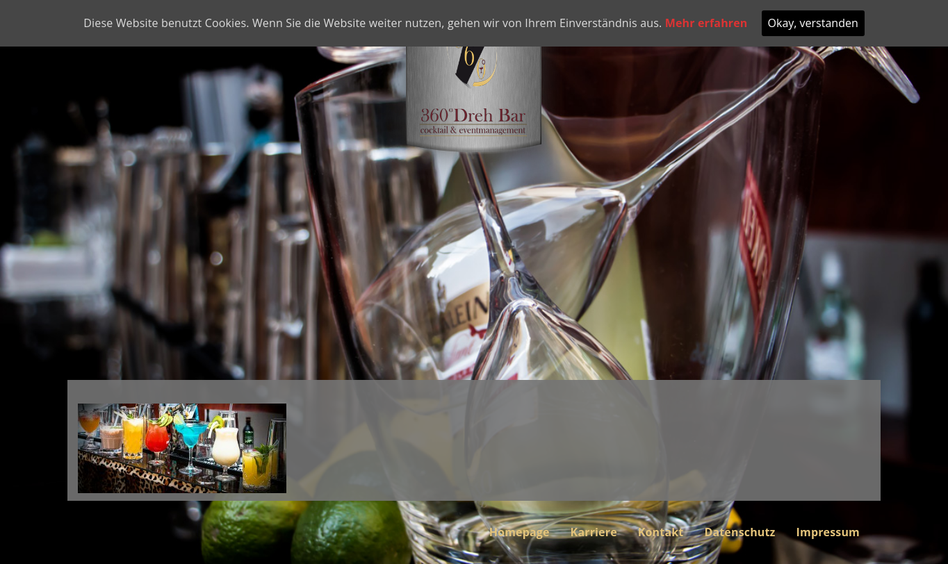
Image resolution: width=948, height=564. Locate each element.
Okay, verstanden (813, 23)
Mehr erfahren (706, 23)
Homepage (519, 532)
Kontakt (661, 532)
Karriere (594, 532)
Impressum (828, 532)
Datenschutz (739, 532)
